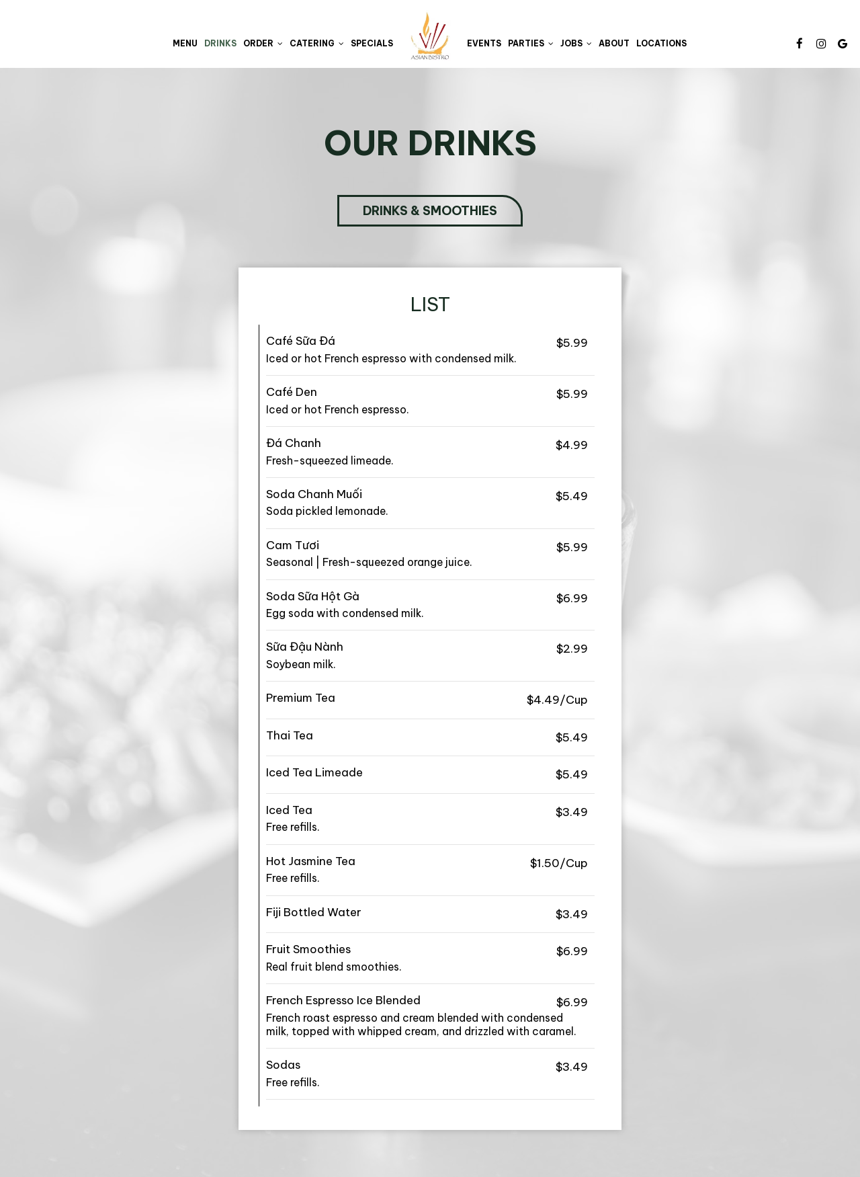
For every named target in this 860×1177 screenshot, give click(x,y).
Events (484, 43)
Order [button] (263, 43)
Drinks (220, 43)
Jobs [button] (576, 43)
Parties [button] (531, 43)
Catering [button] (317, 43)
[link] (430, 35)
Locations (661, 43)
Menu (185, 43)
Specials (372, 43)
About (614, 43)
